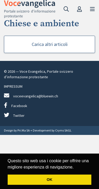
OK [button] (50, 179)
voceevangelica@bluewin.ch (31, 95)
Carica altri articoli (50, 44)
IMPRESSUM (13, 86)
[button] (75, 167)
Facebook (15, 105)
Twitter (14, 115)
